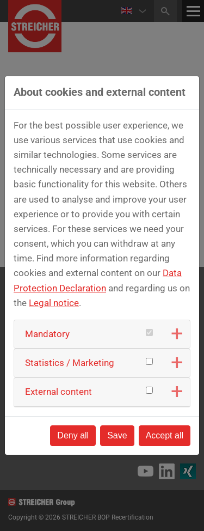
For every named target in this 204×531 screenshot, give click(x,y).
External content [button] (58, 391)
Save (117, 435)
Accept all (164, 435)
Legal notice (54, 302)
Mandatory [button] (47, 333)
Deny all (73, 435)
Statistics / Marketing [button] (69, 362)
